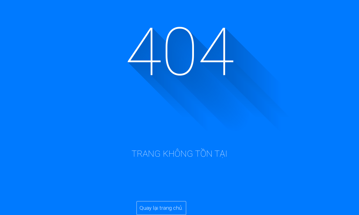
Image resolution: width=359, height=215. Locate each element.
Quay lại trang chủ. (161, 208)
